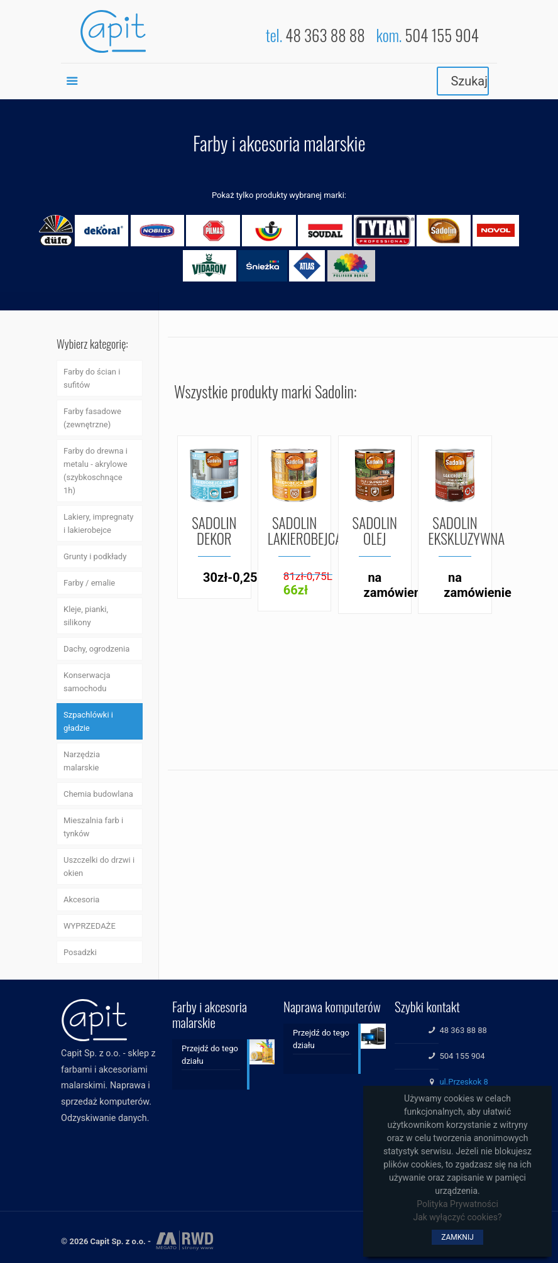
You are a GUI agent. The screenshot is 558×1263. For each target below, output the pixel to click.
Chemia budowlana (98, 794)
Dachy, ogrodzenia (96, 648)
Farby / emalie (89, 583)
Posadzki (80, 952)
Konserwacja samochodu (87, 681)
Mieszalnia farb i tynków (93, 827)
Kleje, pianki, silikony (85, 615)
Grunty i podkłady (94, 556)
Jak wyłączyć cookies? (457, 1217)
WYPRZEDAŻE (89, 926)
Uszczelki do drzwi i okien (98, 866)
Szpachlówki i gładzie (88, 721)
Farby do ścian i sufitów (91, 378)
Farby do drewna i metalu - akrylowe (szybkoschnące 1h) (95, 470)
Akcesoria (81, 899)
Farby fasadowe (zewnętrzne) (92, 418)
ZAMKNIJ (457, 1237)
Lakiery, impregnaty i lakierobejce (98, 523)
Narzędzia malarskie (81, 761)
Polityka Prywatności (457, 1204)
